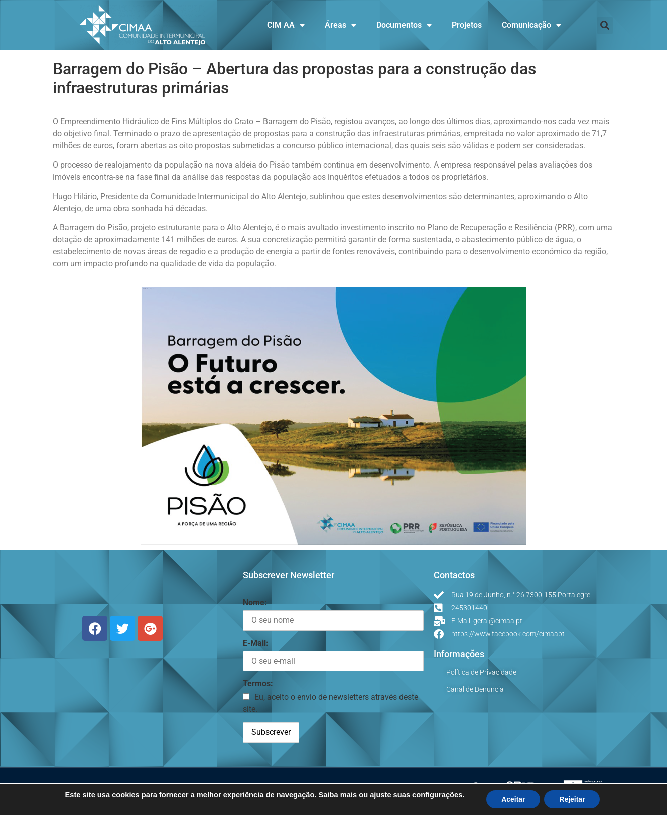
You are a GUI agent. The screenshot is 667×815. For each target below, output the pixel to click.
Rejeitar (572, 799)
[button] (605, 25)
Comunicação (531, 25)
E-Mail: (256, 643)
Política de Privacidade (481, 672)
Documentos (404, 25)
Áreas (340, 25)
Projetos (467, 25)
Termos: (258, 683)
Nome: (255, 602)
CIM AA (286, 25)
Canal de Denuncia (475, 689)
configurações (437, 795)
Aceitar (513, 799)
